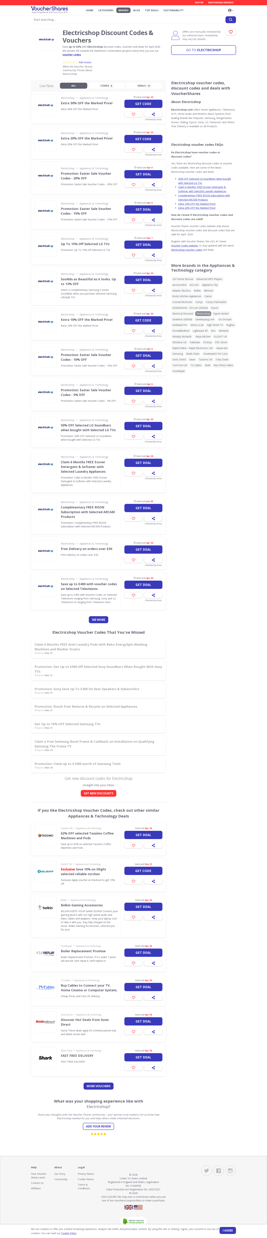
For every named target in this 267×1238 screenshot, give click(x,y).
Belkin (64, 900)
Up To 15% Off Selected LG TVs (85, 244)
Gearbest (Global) (182, 319)
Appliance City (210, 284)
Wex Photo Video (223, 365)
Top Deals (152, 10)
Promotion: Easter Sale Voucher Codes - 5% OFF (86, 392)
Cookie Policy (68, 1233)
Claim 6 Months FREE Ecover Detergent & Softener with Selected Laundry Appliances (83, 467)
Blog (136, 10)
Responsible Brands (221, 2)
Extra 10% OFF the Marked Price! (86, 319)
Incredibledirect (181, 330)
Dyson (214, 307)
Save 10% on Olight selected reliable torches (83, 871)
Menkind (223, 330)
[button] (231, 11)
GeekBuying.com (204, 319)
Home (89, 10)
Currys (199, 302)
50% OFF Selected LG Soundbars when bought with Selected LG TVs (88, 427)
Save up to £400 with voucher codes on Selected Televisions (89, 586)
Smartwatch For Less (215, 353)
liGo (213, 330)
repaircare (222, 348)
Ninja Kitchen (203, 336)
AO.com (194, 284)
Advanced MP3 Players (209, 279)
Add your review (98, 1126)
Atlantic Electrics (181, 290)
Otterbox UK (179, 342)
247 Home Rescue (182, 279)
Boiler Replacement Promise (83, 951)
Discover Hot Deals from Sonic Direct (85, 1022)
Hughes (230, 325)
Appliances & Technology (94, 98)
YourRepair (66, 946)
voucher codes (72, 54)
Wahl (207, 365)
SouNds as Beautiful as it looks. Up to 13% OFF (88, 281)
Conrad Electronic (182, 302)
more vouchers (98, 1086)
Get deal (143, 174)
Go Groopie (225, 319)
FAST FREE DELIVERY (77, 1056)
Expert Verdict (221, 313)
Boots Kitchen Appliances (186, 296)
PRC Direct (221, 342)
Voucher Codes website (184, 245)
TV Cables (66, 980)
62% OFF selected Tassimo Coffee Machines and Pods (87, 835)
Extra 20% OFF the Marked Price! (86, 138)
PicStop (207, 342)
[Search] (230, 19)
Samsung (177, 353)
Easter (199, 2)
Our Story (59, 1173)
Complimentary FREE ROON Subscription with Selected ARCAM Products (88, 512)
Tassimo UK (67, 828)
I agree (228, 1230)
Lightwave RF (200, 330)
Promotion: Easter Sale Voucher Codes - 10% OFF (86, 357)
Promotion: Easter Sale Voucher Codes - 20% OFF (86, 175)
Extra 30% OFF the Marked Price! (86, 103)
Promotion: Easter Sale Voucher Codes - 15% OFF (86, 211)
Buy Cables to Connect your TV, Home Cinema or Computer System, (89, 987)
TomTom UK (179, 365)
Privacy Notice (86, 1173)
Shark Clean (66, 1050)
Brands (123, 10)
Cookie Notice (86, 1179)
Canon (208, 296)
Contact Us (37, 1183)
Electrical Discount (182, 313)
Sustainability (173, 10)
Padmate (195, 342)
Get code (143, 104)
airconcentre (179, 284)
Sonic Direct (67, 1014)
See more (98, 620)
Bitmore (208, 290)
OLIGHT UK (66, 864)
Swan (192, 359)
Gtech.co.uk (197, 325)
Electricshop (203, 50)
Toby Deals (221, 359)
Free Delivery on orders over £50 (86, 549)
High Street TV (215, 325)
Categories (106, 10)
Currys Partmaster (216, 302)
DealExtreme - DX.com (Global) (190, 307)
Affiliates (36, 1188)
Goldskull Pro (179, 325)
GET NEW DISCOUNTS (98, 793)
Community (60, 1179)
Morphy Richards (181, 336)
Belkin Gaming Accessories (82, 905)
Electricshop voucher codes (186, 249)
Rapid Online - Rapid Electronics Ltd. (192, 348)
